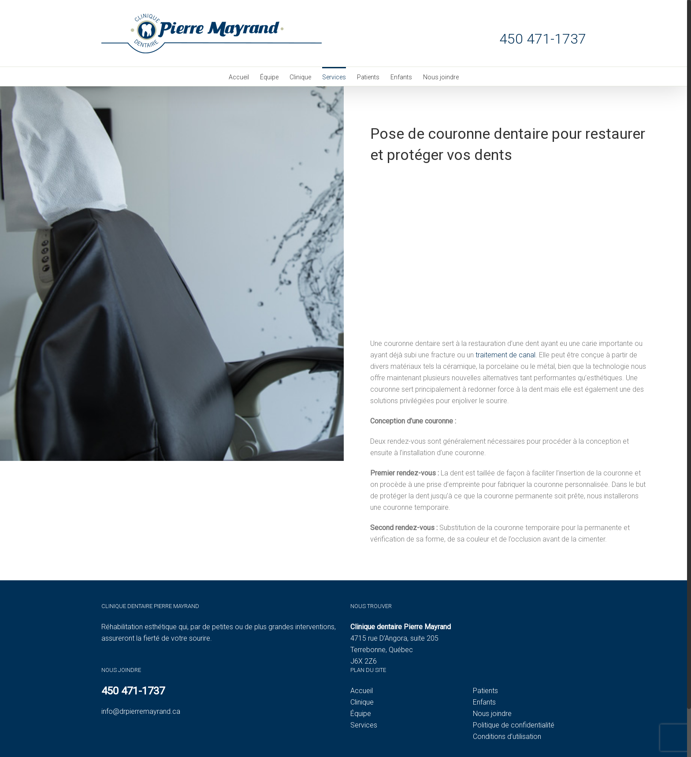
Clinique (362, 702)
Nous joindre (492, 713)
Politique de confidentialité (513, 725)
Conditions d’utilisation (507, 736)
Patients (485, 690)
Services (363, 725)
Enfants (484, 702)
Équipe (360, 713)
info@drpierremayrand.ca (140, 711)
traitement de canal (505, 355)
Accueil (361, 690)
